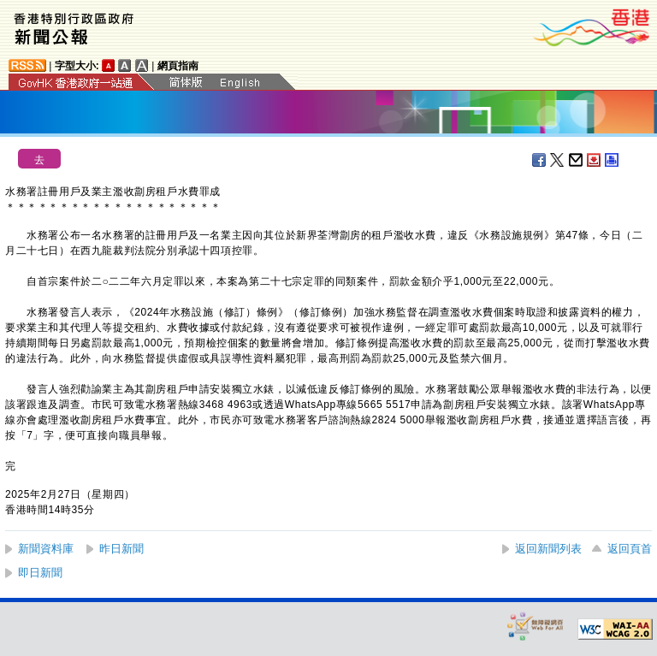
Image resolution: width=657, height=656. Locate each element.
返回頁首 (629, 548)
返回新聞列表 (548, 548)
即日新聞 (40, 572)
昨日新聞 (121, 548)
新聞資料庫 (46, 548)
